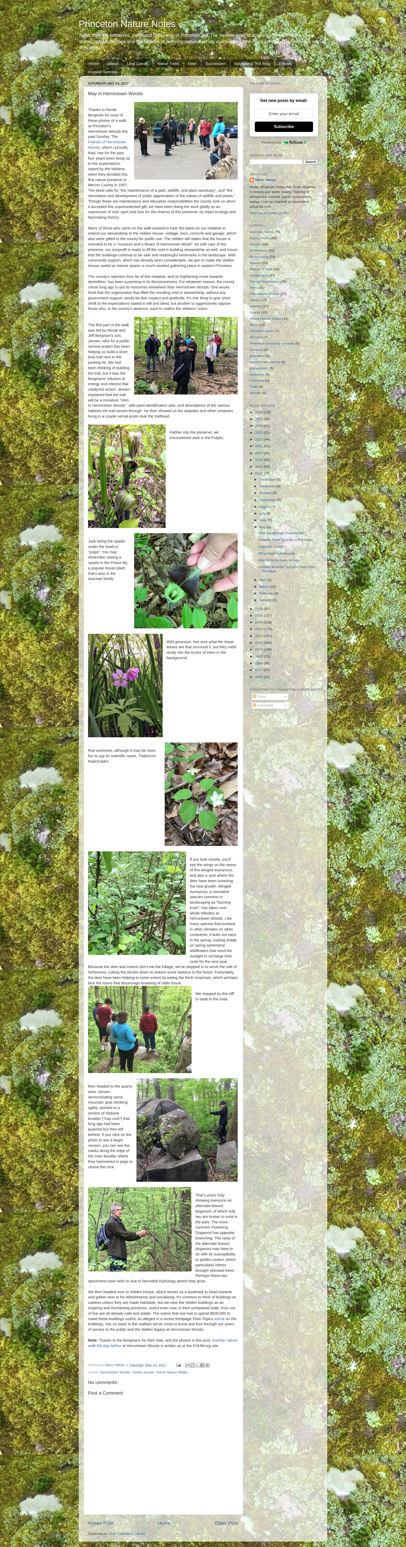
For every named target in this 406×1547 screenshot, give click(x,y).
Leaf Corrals (137, 63)
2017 (259, 473)
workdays (257, 374)
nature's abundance (265, 362)
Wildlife (255, 244)
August (265, 507)
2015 (259, 616)
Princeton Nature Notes (127, 24)
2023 (259, 433)
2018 (259, 466)
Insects (255, 263)
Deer (192, 63)
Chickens (257, 381)
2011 (259, 643)
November (267, 486)
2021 (259, 446)
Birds (254, 325)
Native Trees (168, 63)
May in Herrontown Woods (279, 560)
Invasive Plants (261, 232)
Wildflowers (258, 250)
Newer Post (100, 1523)
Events (255, 312)
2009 (259, 656)
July (262, 513)
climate (255, 393)
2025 (259, 419)
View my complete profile (269, 213)
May (263, 527)
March (264, 587)
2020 (259, 453)
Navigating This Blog (252, 63)
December (267, 479)
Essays (285, 63)
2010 (259, 649)
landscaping (259, 257)
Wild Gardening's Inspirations (281, 533)
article (219, 1319)
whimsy (255, 306)
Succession (216, 63)
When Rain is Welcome (276, 553)
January (266, 600)
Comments (263, 705)
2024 (259, 426)
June (263, 520)
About (113, 63)
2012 (259, 636)
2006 (259, 677)
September (268, 500)
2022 (259, 439)
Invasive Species (102, 72)
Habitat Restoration (265, 282)
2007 (259, 670)
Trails (254, 387)
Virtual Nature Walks (171, 1372)
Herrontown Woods (115, 1372)
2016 (259, 609)
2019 (259, 460)
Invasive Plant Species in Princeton (285, 540)
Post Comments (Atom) (127, 1534)
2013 (259, 629)
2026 (259, 412)
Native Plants (260, 238)
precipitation (259, 368)
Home (94, 63)
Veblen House (143, 1372)
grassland (257, 356)
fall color (256, 337)
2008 (259, 663)
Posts (259, 696)
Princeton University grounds (272, 343)
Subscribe (284, 126)
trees (253, 287)
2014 (259, 622)
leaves (255, 300)
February (266, 593)
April (263, 580)
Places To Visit (261, 269)
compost (256, 350)
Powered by (284, 142)
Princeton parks (262, 331)
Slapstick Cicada (271, 546)
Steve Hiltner (265, 180)
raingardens (259, 275)
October (266, 493)
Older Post (226, 1523)
